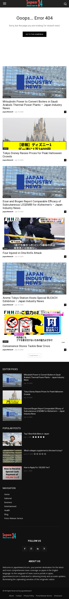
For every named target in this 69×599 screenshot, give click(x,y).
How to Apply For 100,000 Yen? (37, 467)
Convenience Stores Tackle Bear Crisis (26, 346)
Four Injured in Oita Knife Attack (22, 253)
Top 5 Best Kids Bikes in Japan (36, 434)
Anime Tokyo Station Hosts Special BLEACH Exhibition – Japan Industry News (30, 299)
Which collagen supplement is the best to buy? (43, 450)
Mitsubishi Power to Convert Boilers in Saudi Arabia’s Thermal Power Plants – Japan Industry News (32, 105)
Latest (5, 149)
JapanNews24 (8, 112)
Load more (34, 355)
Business (6, 97)
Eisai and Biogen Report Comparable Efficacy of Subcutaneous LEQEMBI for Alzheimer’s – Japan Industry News (32, 205)
